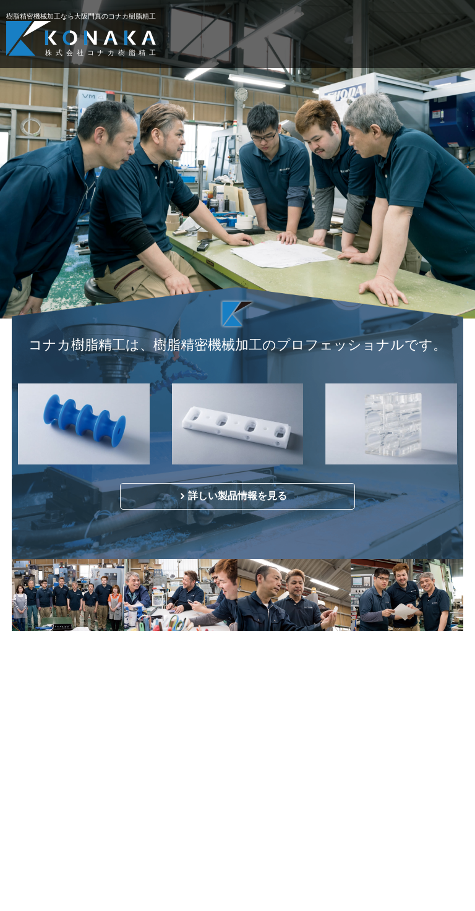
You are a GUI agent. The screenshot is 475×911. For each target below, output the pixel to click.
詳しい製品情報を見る (237, 495)
